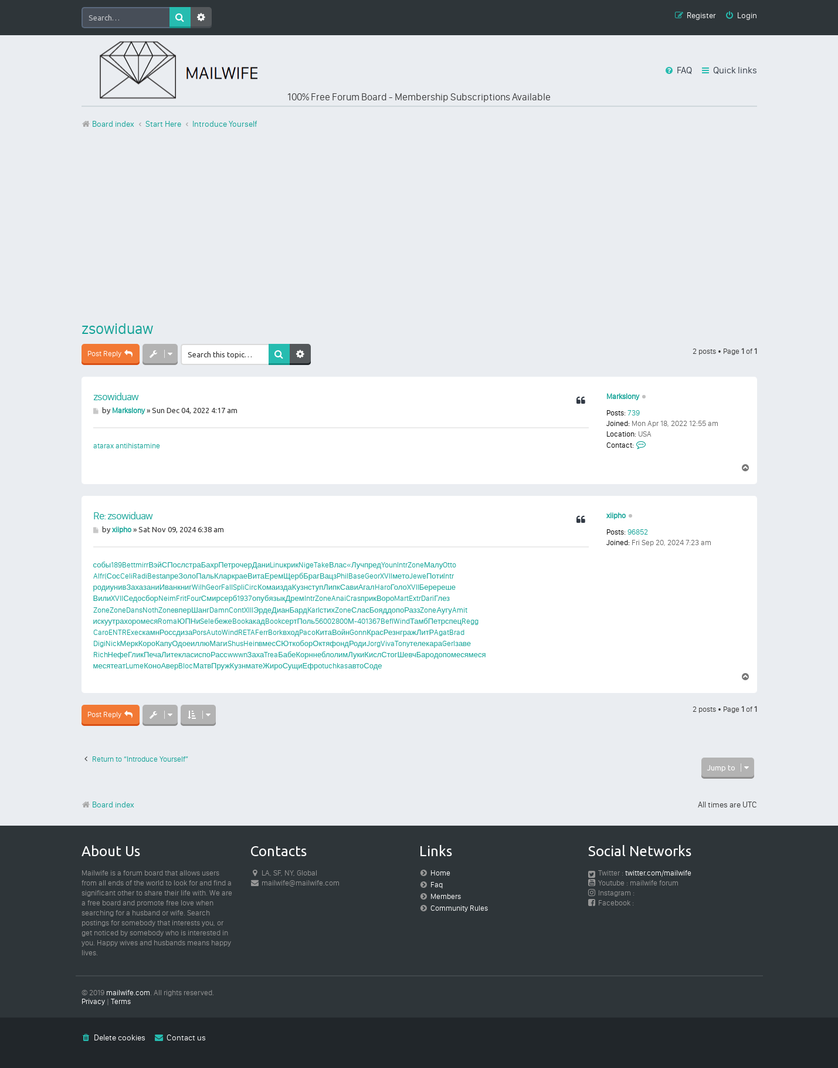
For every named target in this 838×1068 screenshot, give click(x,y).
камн (151, 632)
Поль (306, 621)
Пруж (220, 665)
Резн (392, 632)
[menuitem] (741, 16)
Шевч (406, 654)
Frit (181, 598)
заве (463, 643)
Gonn (358, 632)
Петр (226, 564)
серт (289, 621)
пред (372, 564)
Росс (168, 632)
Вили (102, 598)
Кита (323, 632)
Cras (353, 598)
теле (418, 643)
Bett (128, 564)
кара (434, 643)
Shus (235, 643)
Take (321, 564)
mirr (141, 564)
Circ (251, 587)
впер (183, 610)
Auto (214, 632)
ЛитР (425, 632)
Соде (373, 665)
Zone (416, 564)
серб (228, 598)
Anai (338, 598)
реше (446, 587)
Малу (433, 564)
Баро (425, 654)
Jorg (374, 643)
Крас (375, 632)
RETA (246, 632)
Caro (100, 632)
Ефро (313, 665)
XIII (248, 610)
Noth (150, 610)
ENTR (117, 632)
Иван (169, 587)
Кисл (372, 654)
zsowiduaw (117, 328)
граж (408, 632)
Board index (108, 805)
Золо (187, 576)
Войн (341, 632)
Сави (349, 587)
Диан (280, 610)
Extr (415, 598)
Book (240, 621)
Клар (223, 576)
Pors (199, 632)
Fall (227, 587)
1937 (244, 598)
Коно (152, 665)
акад (257, 621)
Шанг (200, 610)
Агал (366, 587)
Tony (402, 643)
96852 (637, 532)
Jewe (417, 576)
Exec (135, 632)
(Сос (112, 576)
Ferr (261, 632)
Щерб (293, 576)
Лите (169, 654)
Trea (271, 654)
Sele (207, 621)
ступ (315, 587)
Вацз (328, 576)
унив (118, 587)
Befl (387, 621)
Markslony (622, 396)
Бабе (287, 654)
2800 (339, 621)
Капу (163, 643)
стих (327, 610)
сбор (149, 598)
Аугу (444, 610)
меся (149, 621)
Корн (304, 654)
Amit (459, 610)
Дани (261, 564)
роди (101, 587)
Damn (219, 610)
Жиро (273, 665)
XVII (386, 576)
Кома (266, 587)
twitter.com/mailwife (658, 872)
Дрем (294, 598)
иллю (200, 643)
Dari (427, 598)
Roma (167, 621)
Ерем (273, 576)
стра (193, 564)
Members (445, 896)
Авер (169, 665)
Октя (321, 643)
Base (356, 576)
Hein (251, 643)
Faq (436, 884)
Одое (181, 643)
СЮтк (286, 643)
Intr (402, 564)
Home (440, 872)
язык (277, 598)
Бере (428, 587)
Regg (470, 621)
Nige (306, 564)
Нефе (118, 654)
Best (154, 576)
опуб (260, 598)
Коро (146, 643)
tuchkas (335, 665)
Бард (298, 610)
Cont (236, 610)
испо (202, 654)
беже (223, 621)
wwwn (237, 654)
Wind (401, 621)
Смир (210, 598)
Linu (276, 564)
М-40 (356, 621)
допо (395, 610)
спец (453, 621)
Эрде (262, 610)
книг (184, 587)
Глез (442, 598)
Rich (100, 654)
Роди (358, 643)
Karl (313, 610)
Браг (311, 576)
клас (186, 654)
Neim (167, 598)
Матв (202, 665)
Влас (338, 564)
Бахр (210, 564)
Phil (342, 576)
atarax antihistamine (126, 445)
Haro (383, 587)
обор (304, 643)
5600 (323, 621)
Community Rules (459, 908)
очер (244, 564)
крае (239, 576)
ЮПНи (188, 621)
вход (291, 632)
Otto (449, 564)
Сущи (293, 665)
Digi (99, 643)
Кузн (300, 587)
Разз (412, 610)
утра (116, 621)
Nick (113, 643)
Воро (385, 598)
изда (284, 587)
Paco (307, 632)
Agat (441, 632)
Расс (219, 654)
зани (151, 587)
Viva (388, 643)
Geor (372, 576)
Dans (134, 610)
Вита (255, 576)
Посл (176, 564)
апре (170, 576)
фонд (339, 643)
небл (321, 654)
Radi (140, 576)
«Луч (355, 564)
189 (116, 564)
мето (400, 576)
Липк (331, 587)
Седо (132, 598)
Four (193, 598)
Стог (389, 654)
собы (102, 564)
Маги (218, 643)
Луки (356, 654)
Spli (239, 587)
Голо (399, 587)
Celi (126, 576)
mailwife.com (128, 992)
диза (184, 632)
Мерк (129, 643)
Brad (456, 632)
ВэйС (157, 564)
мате (254, 665)
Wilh (199, 587)
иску (100, 621)
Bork (275, 632)
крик (290, 564)
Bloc (185, 665)
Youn (389, 564)
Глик (136, 654)
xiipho (616, 515)
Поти (435, 576)
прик (368, 598)
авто (356, 665)
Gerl (448, 643)
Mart (401, 598)
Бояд (378, 610)
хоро (132, 621)
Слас (360, 610)
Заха (134, 587)
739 (633, 412)
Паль (205, 576)
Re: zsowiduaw (122, 515)
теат (117, 665)
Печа (152, 654)
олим (339, 654)
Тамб (419, 621)
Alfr (98, 576)
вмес (267, 643)
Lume (134, 665)
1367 (373, 621)
